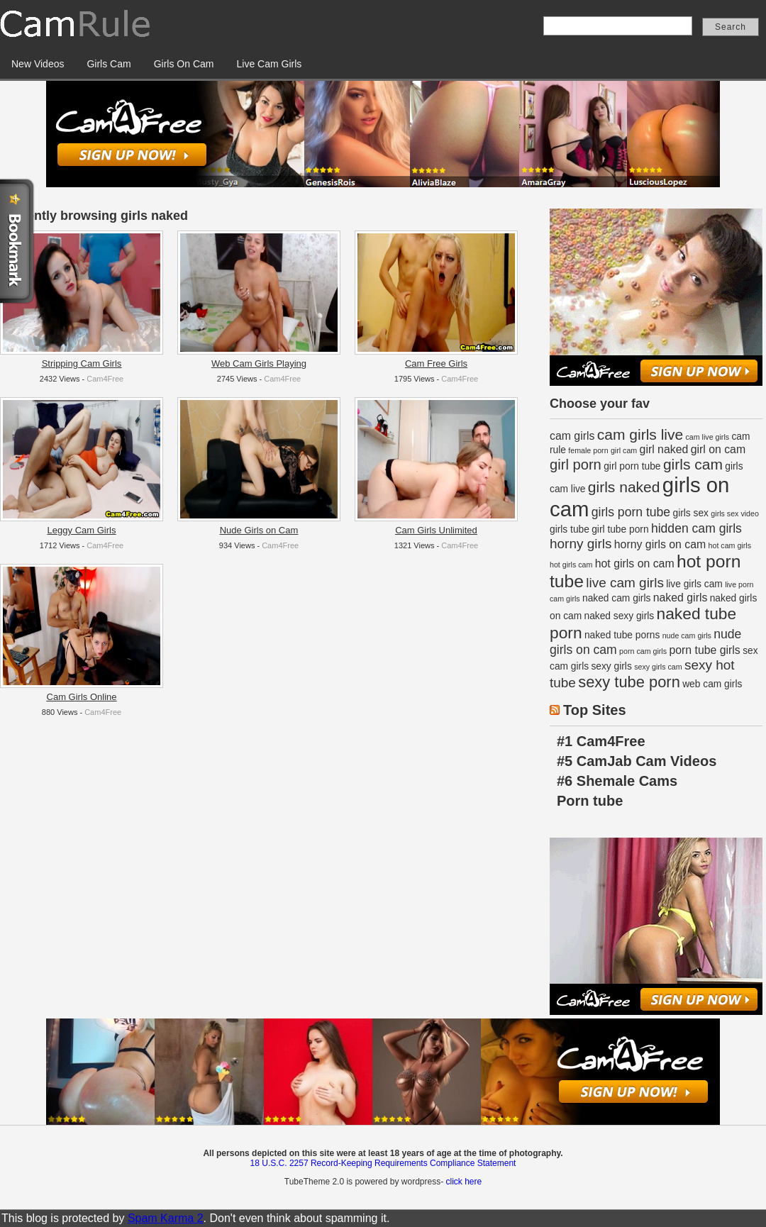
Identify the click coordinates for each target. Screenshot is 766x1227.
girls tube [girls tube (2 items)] (569, 529)
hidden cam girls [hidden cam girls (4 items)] (696, 528)
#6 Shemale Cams (617, 781)
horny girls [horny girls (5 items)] (580, 543)
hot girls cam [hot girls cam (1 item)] (571, 564)
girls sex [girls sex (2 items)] (691, 513)
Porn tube (590, 801)
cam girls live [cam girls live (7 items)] (640, 434)
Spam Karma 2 (166, 1218)
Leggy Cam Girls (82, 530)
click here (463, 1182)
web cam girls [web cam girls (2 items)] (712, 684)
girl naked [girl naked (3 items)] (664, 449)
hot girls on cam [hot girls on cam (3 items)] (635, 563)
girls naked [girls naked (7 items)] (624, 487)
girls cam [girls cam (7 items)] (693, 464)
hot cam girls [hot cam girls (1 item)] (730, 545)
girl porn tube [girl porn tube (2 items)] (632, 466)
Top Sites (594, 710)
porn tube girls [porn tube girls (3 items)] (704, 650)
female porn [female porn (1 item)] (588, 450)
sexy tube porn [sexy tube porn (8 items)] (629, 682)
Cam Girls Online (82, 697)
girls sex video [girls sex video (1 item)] (735, 513)
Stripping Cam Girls (82, 363)
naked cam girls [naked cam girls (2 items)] (616, 598)
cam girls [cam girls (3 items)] (572, 436)
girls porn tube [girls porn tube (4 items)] (631, 512)
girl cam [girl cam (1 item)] (624, 450)
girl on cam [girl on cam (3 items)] (718, 449)
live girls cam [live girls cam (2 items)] (694, 584)
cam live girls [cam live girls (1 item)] (708, 437)
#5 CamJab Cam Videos (636, 761)
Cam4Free (105, 378)
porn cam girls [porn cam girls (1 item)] (643, 651)
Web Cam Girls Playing (258, 363)
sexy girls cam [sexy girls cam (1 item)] (658, 666)
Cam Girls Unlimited (436, 530)
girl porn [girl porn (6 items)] (575, 464)
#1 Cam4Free (601, 741)
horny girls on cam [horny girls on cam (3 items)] (660, 544)
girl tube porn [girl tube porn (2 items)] (620, 529)
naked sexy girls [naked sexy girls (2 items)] (619, 616)
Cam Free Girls (436, 363)
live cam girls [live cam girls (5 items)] (625, 582)
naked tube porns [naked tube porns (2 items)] (622, 635)
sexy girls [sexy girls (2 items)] (611, 666)
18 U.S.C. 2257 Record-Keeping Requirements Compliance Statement (383, 1163)
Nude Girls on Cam (259, 530)
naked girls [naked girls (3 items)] (680, 598)
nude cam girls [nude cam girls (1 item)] (686, 635)
